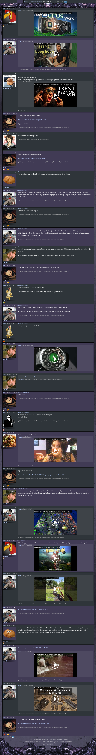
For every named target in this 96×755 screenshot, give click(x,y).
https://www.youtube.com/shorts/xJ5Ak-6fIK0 (32, 158)
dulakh (5, 428)
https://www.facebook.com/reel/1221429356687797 (33, 723)
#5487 (4, 607)
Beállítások (22, 1)
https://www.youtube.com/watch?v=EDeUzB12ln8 (33, 648)
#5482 (4, 468)
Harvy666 (6, 149)
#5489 (4, 645)
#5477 (4, 343)
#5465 (4, 113)
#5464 (4, 73)
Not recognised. (30, 377)
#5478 (4, 374)
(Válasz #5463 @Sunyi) (22, 73)
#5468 (4, 172)
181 (58, 1)
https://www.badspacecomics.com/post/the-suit (32, 120)
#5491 (4, 717)
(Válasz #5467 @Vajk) (22, 172)
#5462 (4, 8)
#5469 (4, 190)
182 (62, 1)
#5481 (4, 432)
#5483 (4, 488)
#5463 (4, 39)
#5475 (4, 305)
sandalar (6, 24)
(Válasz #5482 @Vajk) (23, 488)
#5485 (4, 540)
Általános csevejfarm (36, 1)
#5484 (4, 507)
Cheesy (5, 641)
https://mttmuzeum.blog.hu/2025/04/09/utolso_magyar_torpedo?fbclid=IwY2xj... (42, 475)
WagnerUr (6, 187)
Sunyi (5, 54)
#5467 (4, 152)
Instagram (21, 379)
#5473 (4, 265)
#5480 (4, 412)
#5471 (4, 228)
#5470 (4, 208)
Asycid (5, 448)
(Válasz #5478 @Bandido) (23, 392)
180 (55, 1)
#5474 (4, 285)
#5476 (4, 323)
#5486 (4, 573)
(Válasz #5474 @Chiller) (22, 305)
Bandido (5, 262)
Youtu (20, 11)
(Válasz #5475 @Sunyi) (22, 323)
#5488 (4, 625)
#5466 (4, 133)
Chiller (5, 300)
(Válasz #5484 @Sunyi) (22, 540)
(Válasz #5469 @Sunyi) (22, 208)
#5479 (4, 392)
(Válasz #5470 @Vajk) (22, 228)
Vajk (4, 129)
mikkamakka (7, 88)
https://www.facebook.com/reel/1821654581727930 (33, 609)
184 (69, 1)
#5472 (4, 247)
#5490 (4, 683)
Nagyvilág (26, 1)
